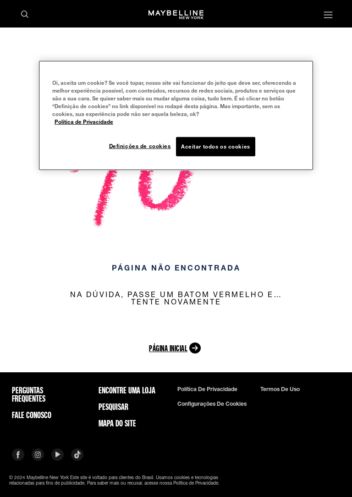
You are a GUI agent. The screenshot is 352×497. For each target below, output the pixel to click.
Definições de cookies (140, 146)
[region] (176, 115)
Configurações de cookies (212, 404)
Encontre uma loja (127, 390)
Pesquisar (113, 407)
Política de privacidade (207, 389)
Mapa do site (117, 423)
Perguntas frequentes (28, 394)
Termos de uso (280, 389)
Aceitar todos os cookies (215, 146)
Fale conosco (31, 415)
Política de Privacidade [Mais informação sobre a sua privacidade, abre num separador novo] (84, 122)
